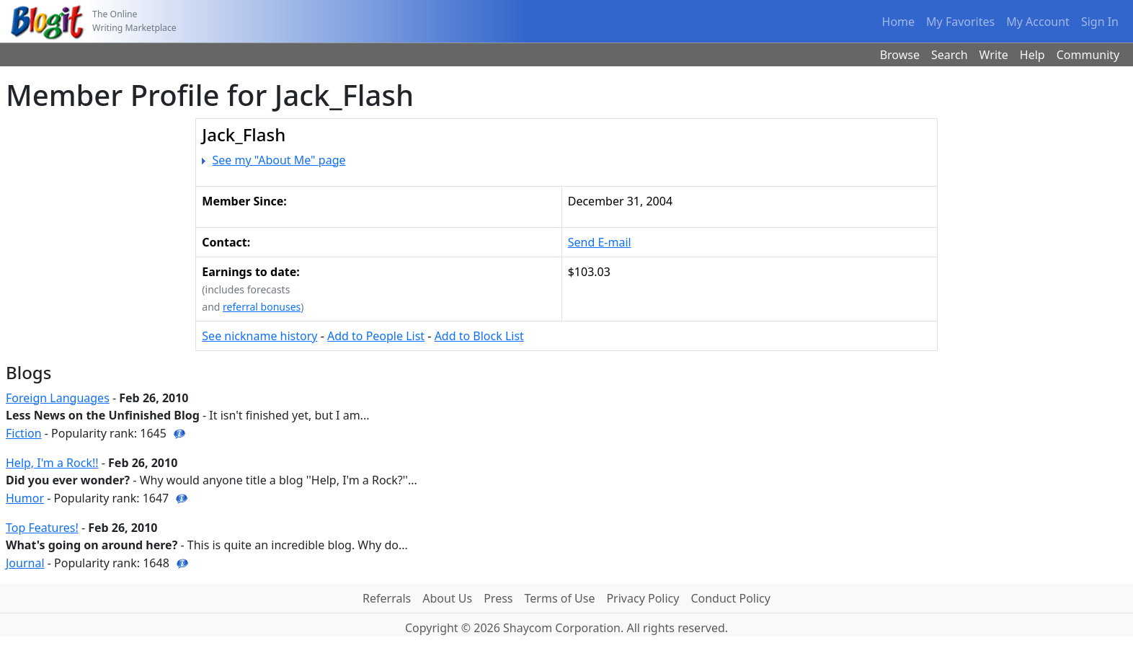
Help (1032, 55)
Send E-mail (599, 242)
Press (498, 598)
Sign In (1100, 22)
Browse (900, 55)
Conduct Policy (730, 598)
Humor (25, 498)
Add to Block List (479, 336)
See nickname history (259, 336)
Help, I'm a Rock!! (52, 463)
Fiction (24, 433)
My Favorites (960, 22)
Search (949, 55)
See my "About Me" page (279, 160)
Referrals (387, 598)
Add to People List (376, 336)
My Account (1038, 22)
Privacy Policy (642, 598)
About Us (447, 598)
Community (1088, 55)
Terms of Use (560, 598)
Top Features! (42, 528)
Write (993, 55)
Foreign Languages (58, 398)
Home (898, 22)
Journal (25, 563)
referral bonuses (262, 307)
